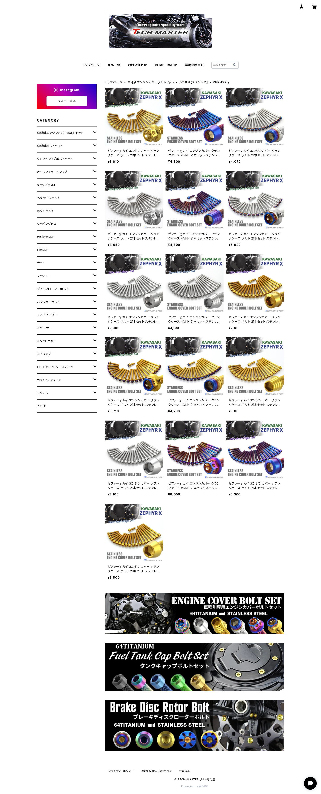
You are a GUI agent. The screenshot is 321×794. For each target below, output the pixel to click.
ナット (41, 263)
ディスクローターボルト (53, 289)
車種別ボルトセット (50, 146)
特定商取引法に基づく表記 (157, 770)
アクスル (42, 393)
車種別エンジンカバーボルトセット (150, 82)
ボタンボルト (45, 211)
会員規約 (184, 770)
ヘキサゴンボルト (48, 198)
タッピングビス (47, 224)
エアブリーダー (47, 315)
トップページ (91, 65)
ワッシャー (44, 276)
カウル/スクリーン (49, 380)
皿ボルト (43, 250)
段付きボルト (46, 237)
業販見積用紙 (194, 65)
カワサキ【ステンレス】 (193, 82)
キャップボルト (47, 185)
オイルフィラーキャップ (52, 172)
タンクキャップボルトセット (55, 159)
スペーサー (44, 328)
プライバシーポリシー (121, 770)
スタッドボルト (46, 341)
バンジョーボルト (48, 302)
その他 (41, 406)
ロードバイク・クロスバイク (55, 367)
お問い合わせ (137, 65)
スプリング (44, 354)
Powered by (194, 786)
